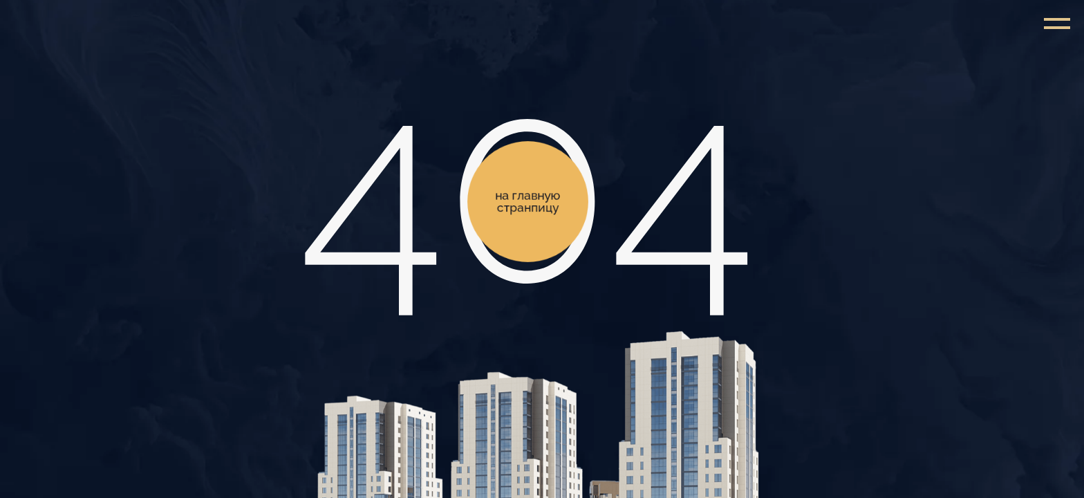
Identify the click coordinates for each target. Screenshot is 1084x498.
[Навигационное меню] (1057, 24)
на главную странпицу (528, 201)
